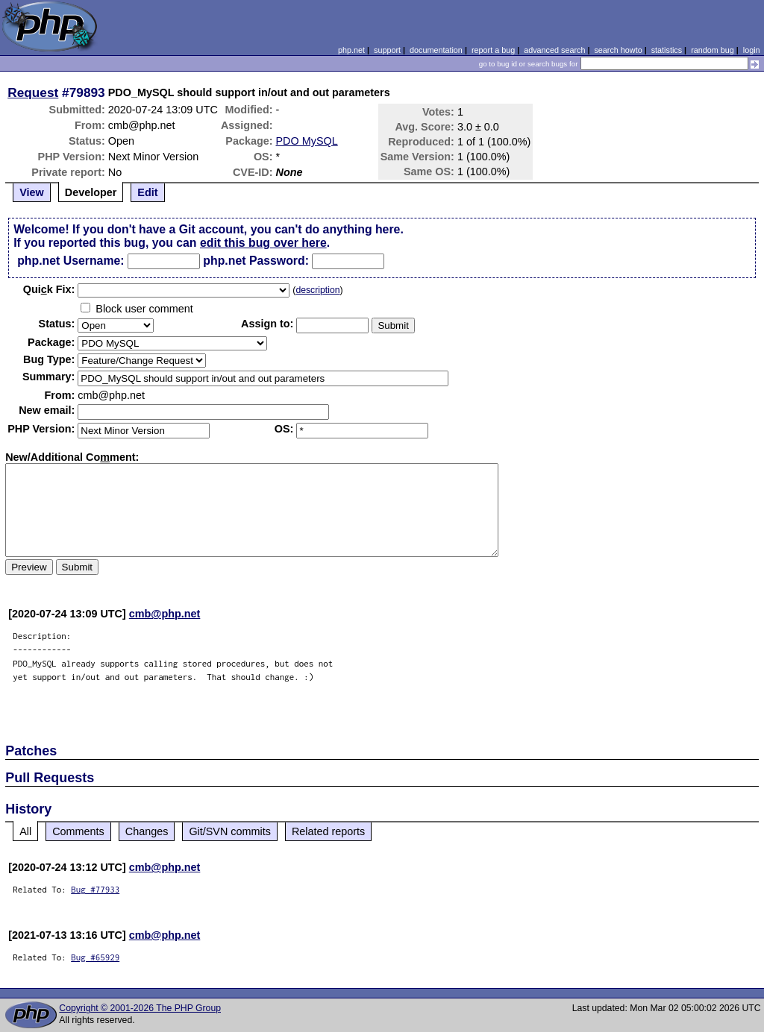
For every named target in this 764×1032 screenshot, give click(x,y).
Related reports (328, 831)
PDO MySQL (307, 141)
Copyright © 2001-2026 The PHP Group (140, 1008)
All (25, 831)
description (317, 290)
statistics (666, 49)
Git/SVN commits (230, 831)
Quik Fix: (49, 289)
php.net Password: (256, 260)
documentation (436, 49)
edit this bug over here (263, 242)
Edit (147, 192)
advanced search (554, 49)
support (387, 49)
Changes (147, 831)
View (31, 192)
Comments (78, 831)
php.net (351, 49)
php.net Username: (70, 260)
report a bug (493, 49)
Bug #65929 (95, 957)
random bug (712, 49)
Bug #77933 (95, 889)
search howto (618, 49)
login (751, 49)
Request (32, 92)
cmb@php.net (165, 614)
